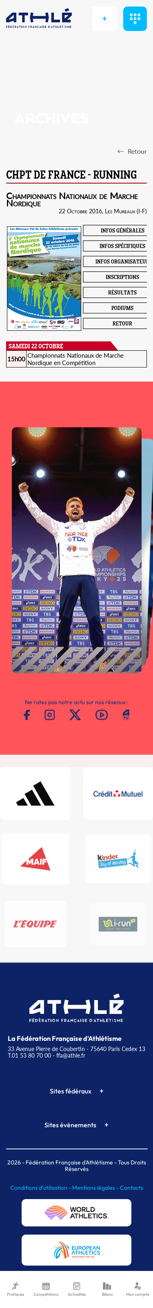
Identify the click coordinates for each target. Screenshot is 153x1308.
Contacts (131, 1187)
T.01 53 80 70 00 (29, 1055)
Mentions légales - (96, 1187)
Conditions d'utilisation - (41, 1187)
